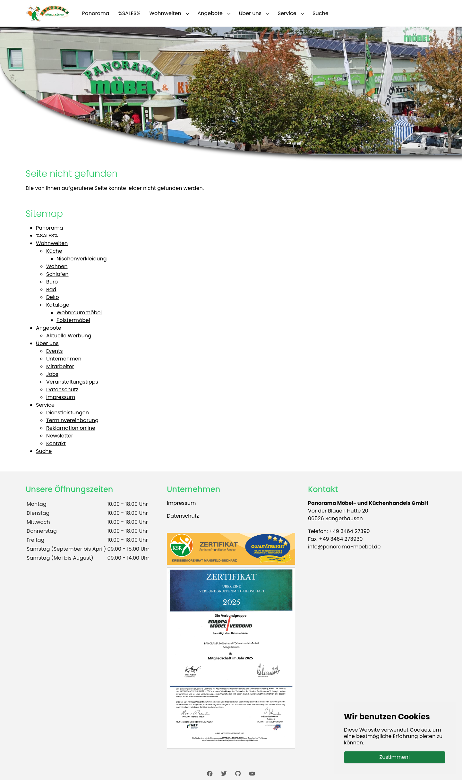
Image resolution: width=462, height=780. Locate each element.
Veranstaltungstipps (72, 382)
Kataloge (57, 305)
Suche (44, 451)
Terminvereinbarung (72, 420)
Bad (51, 289)
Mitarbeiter (60, 366)
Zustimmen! (395, 757)
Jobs (52, 374)
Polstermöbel (73, 320)
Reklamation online (70, 428)
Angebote (48, 328)
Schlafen (57, 274)
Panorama (49, 228)
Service (45, 405)
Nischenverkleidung (81, 258)
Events (54, 351)
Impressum (60, 397)
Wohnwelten (52, 243)
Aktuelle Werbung (68, 335)
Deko (52, 297)
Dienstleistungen (67, 412)
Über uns (47, 343)
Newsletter (59, 435)
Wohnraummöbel (79, 312)
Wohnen (57, 266)
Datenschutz (62, 389)
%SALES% (47, 235)
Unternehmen (63, 358)
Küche (54, 251)
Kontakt (56, 443)
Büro (52, 281)
